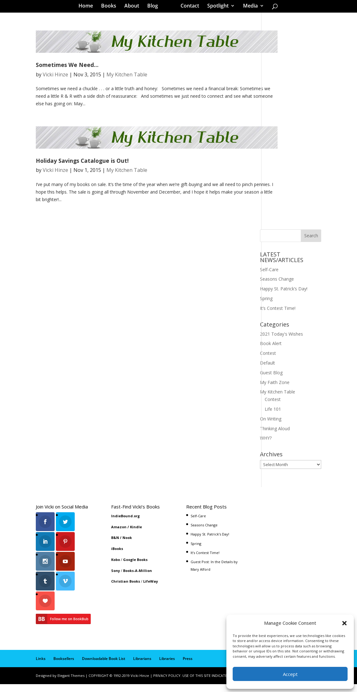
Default (267, 376)
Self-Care (269, 282)
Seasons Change (277, 292)
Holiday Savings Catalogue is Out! (82, 173)
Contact (187, 7)
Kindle (136, 539)
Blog (154, 7)
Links (41, 666)
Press (187, 666)
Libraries (167, 666)
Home (88, 7)
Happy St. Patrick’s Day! (283, 302)
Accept (290, 674)
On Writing (270, 432)
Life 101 (273, 422)
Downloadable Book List (103, 666)
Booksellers (63, 666)
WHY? (266, 451)
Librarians (142, 666)
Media (248, 7)
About (134, 7)
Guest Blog (271, 385)
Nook (127, 550)
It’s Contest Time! (277, 321)
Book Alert (271, 356)
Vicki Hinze (55, 87)
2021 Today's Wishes (281, 347)
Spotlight (215, 7)
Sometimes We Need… (67, 77)
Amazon (119, 539)
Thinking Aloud (275, 441)
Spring (266, 311)
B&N (115, 550)
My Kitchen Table (126, 87)
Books (110, 7)
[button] (344, 623)
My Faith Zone (274, 395)
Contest (268, 366)
